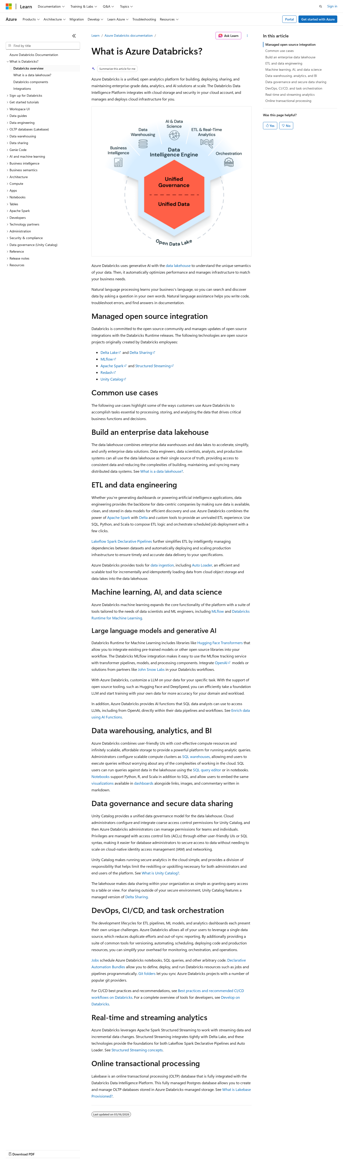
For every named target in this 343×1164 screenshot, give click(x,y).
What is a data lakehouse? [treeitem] (32, 75)
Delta (143, 517)
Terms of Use (174, 1149)
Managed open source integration (290, 44)
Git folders (147, 973)
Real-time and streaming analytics (290, 94)
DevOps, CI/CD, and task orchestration (293, 88)
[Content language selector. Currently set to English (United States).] (27, 1138)
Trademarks (197, 1149)
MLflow (107, 358)
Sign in (332, 6)
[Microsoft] (9, 6)
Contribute (85, 1149)
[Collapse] (74, 35)
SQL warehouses (196, 756)
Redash (107, 372)
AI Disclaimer (15, 1149)
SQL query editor (207, 769)
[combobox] (43, 46)
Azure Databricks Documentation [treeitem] (34, 54)
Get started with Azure (318, 19)
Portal (289, 19)
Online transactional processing (288, 100)
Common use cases (279, 50)
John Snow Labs (151, 669)
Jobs (95, 960)
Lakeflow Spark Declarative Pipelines (121, 541)
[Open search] (320, 6)
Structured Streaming (153, 365)
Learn (95, 35)
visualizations (102, 783)
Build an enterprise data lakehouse (290, 57)
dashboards (143, 783)
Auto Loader (202, 564)
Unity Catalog (112, 378)
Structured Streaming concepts (137, 1049)
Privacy (104, 1149)
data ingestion (162, 564)
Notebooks (100, 776)
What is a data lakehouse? (161, 471)
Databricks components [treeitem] (30, 82)
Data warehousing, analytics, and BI (291, 75)
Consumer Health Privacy (136, 1149)
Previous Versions (43, 1149)
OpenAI (221, 662)
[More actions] (247, 36)
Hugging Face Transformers (220, 642)
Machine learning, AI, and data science (293, 69)
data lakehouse (178, 265)
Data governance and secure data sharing (295, 82)
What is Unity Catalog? (160, 872)
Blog (65, 1149)
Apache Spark (112, 365)
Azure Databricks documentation (129, 35)
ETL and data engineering (283, 63)
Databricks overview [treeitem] (28, 68)
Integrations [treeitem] (22, 88)
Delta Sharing (141, 352)
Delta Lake (109, 352)
